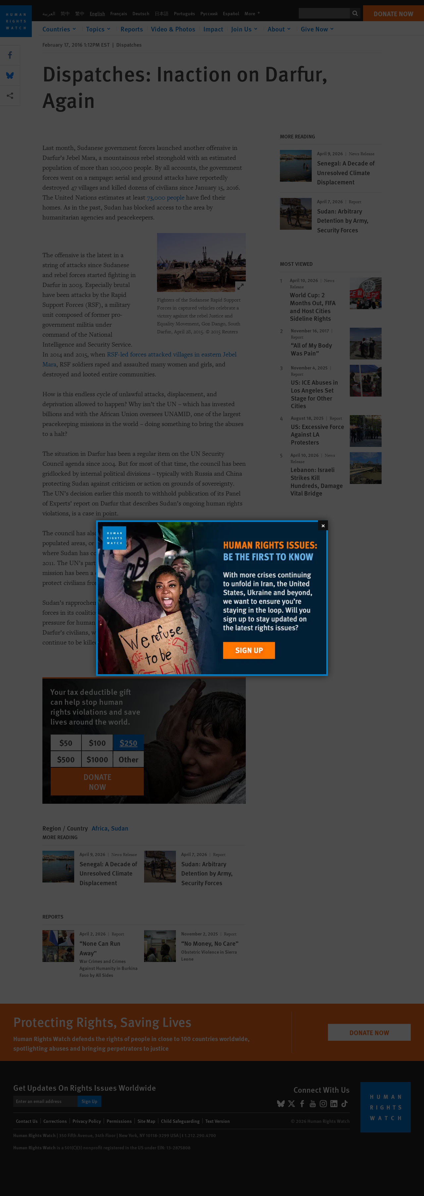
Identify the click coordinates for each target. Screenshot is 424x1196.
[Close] (323, 525)
